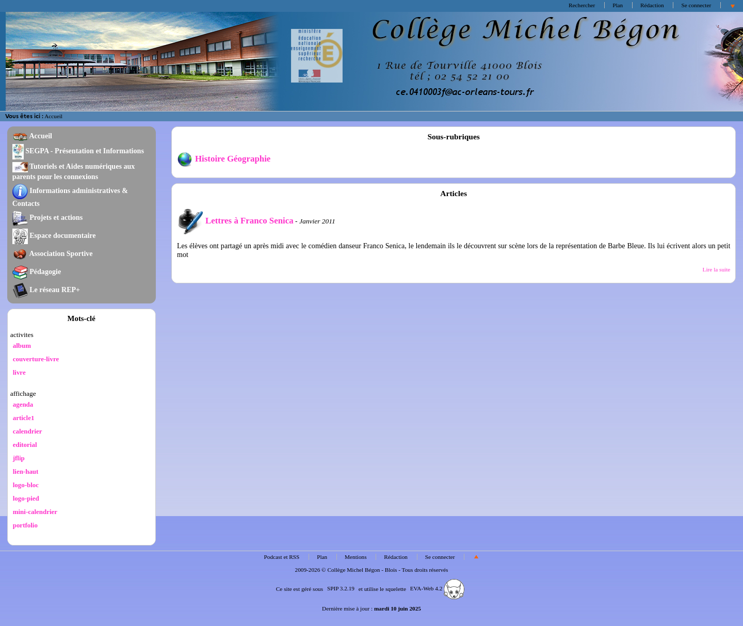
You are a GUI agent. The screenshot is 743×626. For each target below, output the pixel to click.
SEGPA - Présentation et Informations (78, 151)
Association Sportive (52, 253)
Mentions (356, 557)
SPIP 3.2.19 (340, 588)
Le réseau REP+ (46, 289)
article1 (24, 418)
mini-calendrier (35, 512)
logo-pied (26, 498)
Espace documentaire (54, 235)
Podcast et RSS (282, 557)
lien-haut (26, 471)
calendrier (27, 431)
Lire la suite (717, 269)
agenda (23, 404)
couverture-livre (36, 359)
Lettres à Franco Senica (235, 221)
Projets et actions (47, 217)
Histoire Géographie (223, 159)
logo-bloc (26, 485)
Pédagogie (36, 271)
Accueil (53, 116)
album (22, 345)
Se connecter (696, 5)
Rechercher (582, 5)
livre (19, 372)
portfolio (25, 525)
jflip (19, 458)
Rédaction (652, 5)
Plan (617, 5)
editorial (25, 444)
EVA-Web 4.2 (437, 588)
